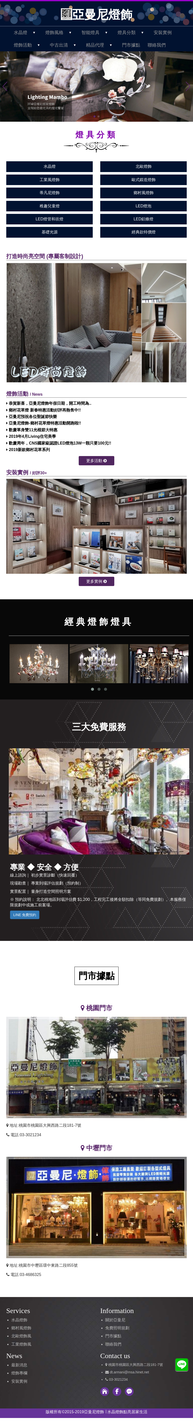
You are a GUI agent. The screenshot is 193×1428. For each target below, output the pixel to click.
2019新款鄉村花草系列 (28, 450)
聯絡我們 (157, 45)
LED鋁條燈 (143, 219)
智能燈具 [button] (97, 32)
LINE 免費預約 (24, 915)
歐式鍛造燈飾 (144, 180)
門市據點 (131, 45)
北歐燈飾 (144, 166)
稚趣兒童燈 (50, 206)
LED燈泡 (143, 206)
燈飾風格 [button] (60, 32)
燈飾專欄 (19, 1373)
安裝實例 (163, 32)
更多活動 (96, 461)
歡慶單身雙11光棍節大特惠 (31, 430)
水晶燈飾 (19, 1320)
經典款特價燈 (144, 232)
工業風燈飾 (50, 180)
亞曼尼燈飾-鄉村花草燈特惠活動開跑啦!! (43, 423)
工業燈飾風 (21, 1344)
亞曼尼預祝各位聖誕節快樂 (31, 416)
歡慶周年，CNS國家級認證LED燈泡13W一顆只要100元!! (58, 443)
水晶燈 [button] (27, 32)
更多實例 (96, 581)
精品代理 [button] (101, 45)
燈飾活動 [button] (29, 45)
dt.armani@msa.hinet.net (129, 1372)
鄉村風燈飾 (144, 193)
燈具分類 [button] (133, 32)
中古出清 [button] (65, 45)
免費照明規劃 (117, 1328)
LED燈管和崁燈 (49, 219)
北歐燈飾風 (21, 1336)
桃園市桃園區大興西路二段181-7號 (135, 1365)
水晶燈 (50, 166)
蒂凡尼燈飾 (50, 193)
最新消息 (19, 1365)
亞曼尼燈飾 (96, 14)
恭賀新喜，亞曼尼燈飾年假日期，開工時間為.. (48, 403)
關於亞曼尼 (115, 1320)
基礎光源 (50, 232)
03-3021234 (118, 1379)
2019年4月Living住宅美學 (31, 436)
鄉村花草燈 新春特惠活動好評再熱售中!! (43, 410)
